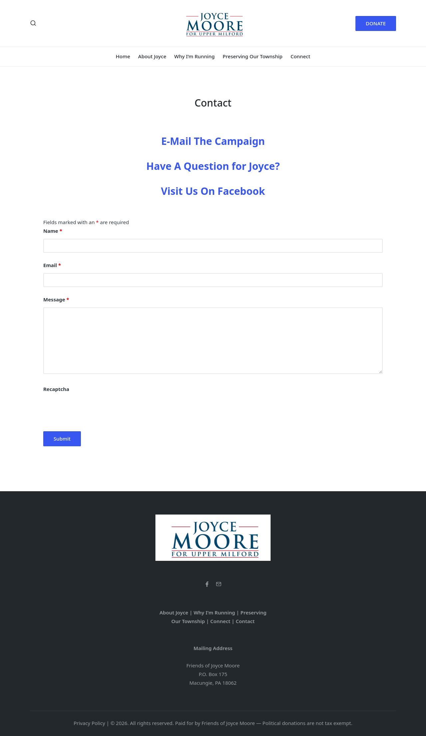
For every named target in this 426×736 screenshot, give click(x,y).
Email (52, 265)
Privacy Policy (89, 723)
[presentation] (93, 410)
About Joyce (173, 612)
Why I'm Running (214, 612)
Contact (245, 621)
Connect (220, 621)
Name (52, 230)
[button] (375, 23)
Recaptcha (56, 389)
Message (56, 299)
